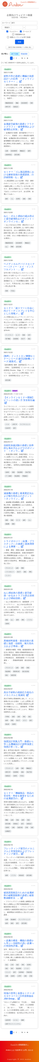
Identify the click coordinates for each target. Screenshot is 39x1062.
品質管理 (7, 1020)
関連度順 (24, 54)
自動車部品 (8, 154)
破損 (12, 923)
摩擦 (22, 568)
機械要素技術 (9, 103)
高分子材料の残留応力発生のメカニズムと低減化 (19, 693)
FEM (12, 246)
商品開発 (17, 476)
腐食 (25, 572)
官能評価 (29, 972)
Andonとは (10, 1050)
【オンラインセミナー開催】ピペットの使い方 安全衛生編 (19, 400)
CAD (29, 199)
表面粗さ (15, 823)
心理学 (19, 976)
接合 (6, 675)
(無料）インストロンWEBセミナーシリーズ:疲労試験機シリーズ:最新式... (19, 359)
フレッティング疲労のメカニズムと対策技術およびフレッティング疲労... (19, 851)
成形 (18, 716)
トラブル (29, 620)
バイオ (7, 424)
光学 (29, 335)
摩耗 (30, 572)
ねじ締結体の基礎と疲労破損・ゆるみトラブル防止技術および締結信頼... (19, 596)
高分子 (23, 338)
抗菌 (6, 976)
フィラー (7, 575)
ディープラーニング (24, 919)
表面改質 (21, 875)
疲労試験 (17, 154)
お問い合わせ (28, 1050)
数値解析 (13, 919)
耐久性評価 (25, 671)
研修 (17, 820)
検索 (19, 42)
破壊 (29, 151)
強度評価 (13, 675)
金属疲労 (7, 831)
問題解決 (24, 476)
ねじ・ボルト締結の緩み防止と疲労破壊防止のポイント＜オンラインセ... (19, 219)
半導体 (7, 716)
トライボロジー (9, 572)
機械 (17, 103)
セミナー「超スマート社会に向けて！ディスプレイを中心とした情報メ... (19, 311)
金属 (6, 151)
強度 (32, 827)
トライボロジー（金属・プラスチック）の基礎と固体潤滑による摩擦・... (19, 544)
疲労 (14, 428)
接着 (22, 667)
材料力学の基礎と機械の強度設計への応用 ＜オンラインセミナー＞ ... (19, 79)
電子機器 (7, 338)
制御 (23, 335)
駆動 (13, 524)
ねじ (6, 246)
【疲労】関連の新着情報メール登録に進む (19, 47)
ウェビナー (13, 31)
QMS (22, 1020)
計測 (12, 964)
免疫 (17, 964)
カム (29, 520)
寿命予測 (27, 472)
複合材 (7, 724)
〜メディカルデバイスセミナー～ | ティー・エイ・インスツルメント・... (19, 267)
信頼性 (7, 472)
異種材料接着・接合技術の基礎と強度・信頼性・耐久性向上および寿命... (19, 643)
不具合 (13, 291)
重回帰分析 (16, 671)
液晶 (29, 338)
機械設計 (22, 151)
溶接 (28, 820)
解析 (6, 199)
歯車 (24, 520)
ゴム (12, 199)
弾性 (24, 716)
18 (22, 58)
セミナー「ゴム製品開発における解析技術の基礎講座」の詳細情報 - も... (19, 175)
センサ (18, 335)
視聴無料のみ (20, 34)
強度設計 (15, 106)
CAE (31, 103)
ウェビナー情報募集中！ (28, 2)
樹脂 (13, 472)
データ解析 (8, 476)
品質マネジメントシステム (12, 1024)
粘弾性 (18, 199)
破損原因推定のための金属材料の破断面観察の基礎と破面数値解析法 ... (19, 895)
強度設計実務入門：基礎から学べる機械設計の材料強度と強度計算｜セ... (19, 744)
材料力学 (7, 106)
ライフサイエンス (25, 424)
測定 (29, 716)
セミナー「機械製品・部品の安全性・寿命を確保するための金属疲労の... (19, 796)
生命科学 (7, 428)
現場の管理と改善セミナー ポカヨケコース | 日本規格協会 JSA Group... (19, 996)
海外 (12, 968)
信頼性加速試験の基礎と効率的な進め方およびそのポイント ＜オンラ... (19, 448)
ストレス (7, 972)
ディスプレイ (9, 335)
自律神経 (21, 972)
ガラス (25, 720)
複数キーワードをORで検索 (20, 37)
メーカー (26, 968)
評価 (26, 827)
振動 (24, 199)
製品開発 (19, 472)
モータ (18, 520)
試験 (13, 827)
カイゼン (15, 1020)
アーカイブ (27, 31)
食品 (6, 964)
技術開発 (15, 338)
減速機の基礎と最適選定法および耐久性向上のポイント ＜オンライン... (19, 496)
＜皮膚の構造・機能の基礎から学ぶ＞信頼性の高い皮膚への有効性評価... (19, 943)
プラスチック (9, 568)
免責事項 (18, 1050)
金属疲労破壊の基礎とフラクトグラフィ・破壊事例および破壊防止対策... (19, 127)
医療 (6, 291)
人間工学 (14, 424)
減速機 (7, 524)
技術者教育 (24, 103)
